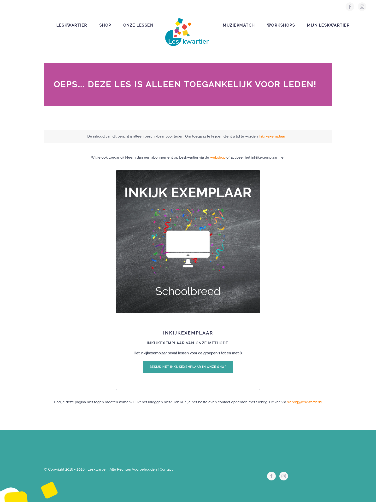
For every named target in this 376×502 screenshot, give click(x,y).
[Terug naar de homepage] (188, 29)
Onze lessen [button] (138, 25)
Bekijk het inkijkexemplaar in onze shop (188, 367)
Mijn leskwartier (328, 25)
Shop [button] (105, 25)
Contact (166, 469)
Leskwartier (71, 25)
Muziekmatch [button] (239, 25)
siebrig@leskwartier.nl (304, 402)
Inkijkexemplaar (272, 136)
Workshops (281, 25)
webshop (217, 157)
